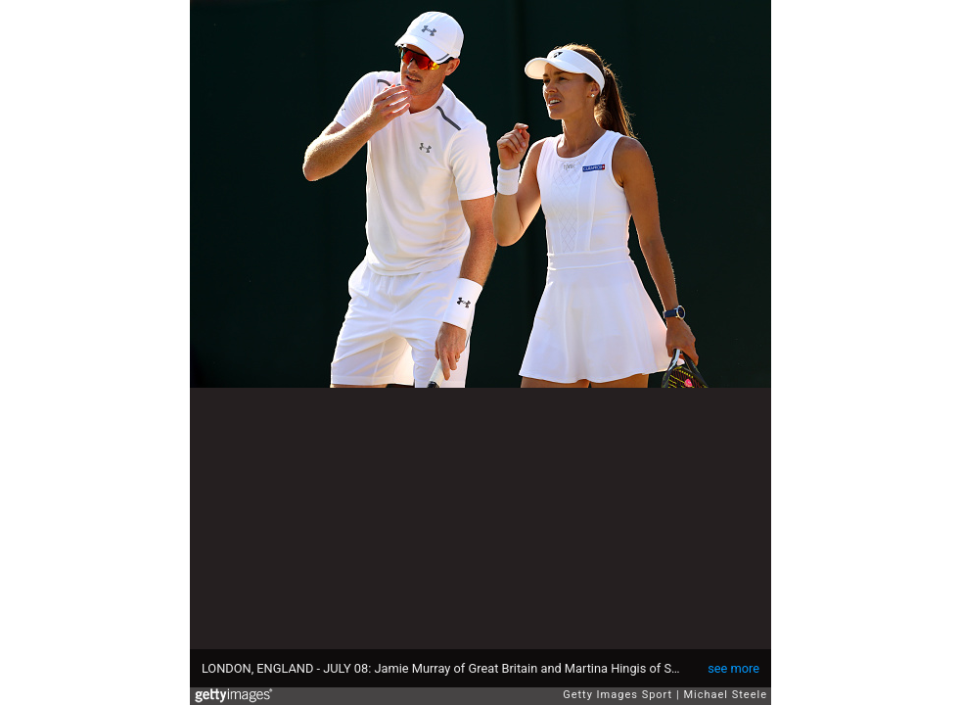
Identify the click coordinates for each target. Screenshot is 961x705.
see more (733, 668)
